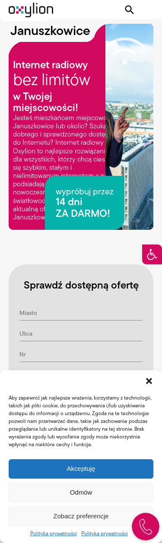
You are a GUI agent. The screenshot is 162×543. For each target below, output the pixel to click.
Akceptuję (81, 468)
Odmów (81, 492)
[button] (152, 254)
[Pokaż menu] (147, 10)
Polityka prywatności (53, 533)
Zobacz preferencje (80, 516)
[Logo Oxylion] (31, 10)
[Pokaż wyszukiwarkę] (130, 10)
